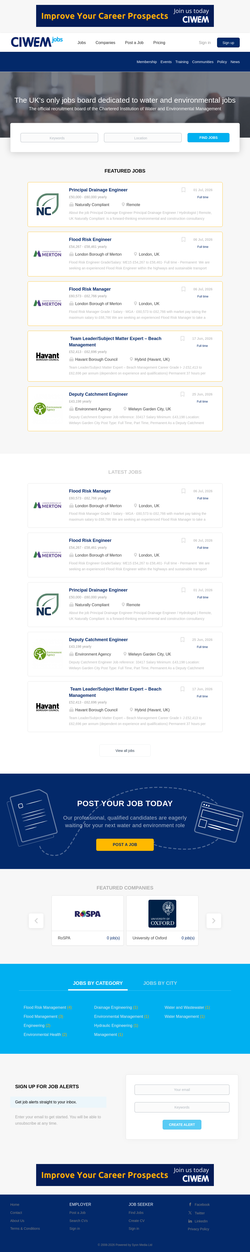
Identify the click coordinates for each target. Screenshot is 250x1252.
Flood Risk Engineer (90, 239)
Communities (203, 62)
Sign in (205, 43)
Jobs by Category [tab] (98, 983)
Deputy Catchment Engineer (98, 394)
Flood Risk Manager (90, 289)
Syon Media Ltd (142, 1245)
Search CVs (79, 1221)
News (235, 62)
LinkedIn (201, 1221)
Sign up (228, 43)
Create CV (137, 1221)
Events (166, 62)
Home (14, 1205)
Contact (16, 1213)
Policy (222, 62)
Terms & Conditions (25, 1228)
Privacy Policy (198, 1229)
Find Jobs (208, 138)
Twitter (200, 1213)
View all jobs (125, 751)
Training (181, 62)
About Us (17, 1221)
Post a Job (125, 845)
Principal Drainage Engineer (98, 189)
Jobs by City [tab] (160, 983)
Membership (147, 62)
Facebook (202, 1205)
